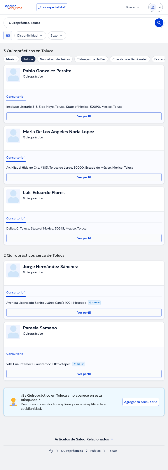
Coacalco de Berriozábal (129, 59)
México (11, 59)
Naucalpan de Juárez (55, 59)
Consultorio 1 (16, 97)
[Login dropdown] (155, 7)
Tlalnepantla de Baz (91, 59)
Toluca (28, 59)
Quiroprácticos (72, 451)
